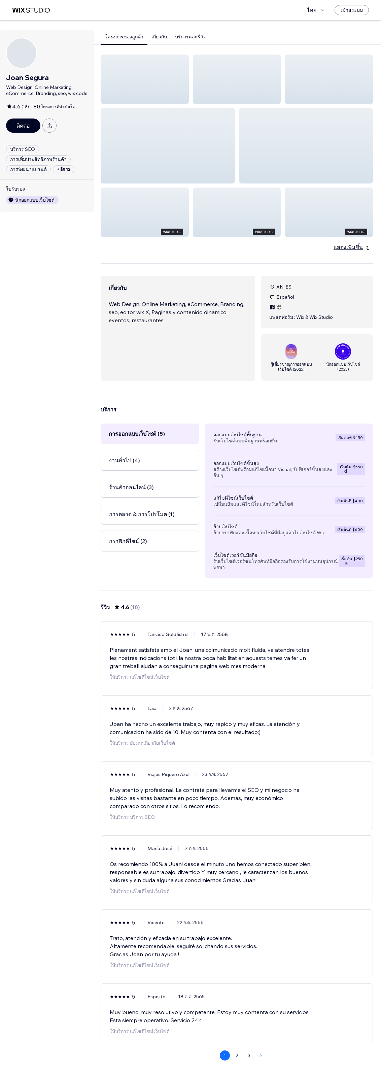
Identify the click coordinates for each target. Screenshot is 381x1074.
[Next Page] (261, 1055)
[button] (145, 79)
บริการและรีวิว (190, 37)
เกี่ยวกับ (159, 37)
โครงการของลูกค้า (124, 37)
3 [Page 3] (249, 1055)
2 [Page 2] (237, 1055)
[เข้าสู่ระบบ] (352, 10)
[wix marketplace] (31, 10)
